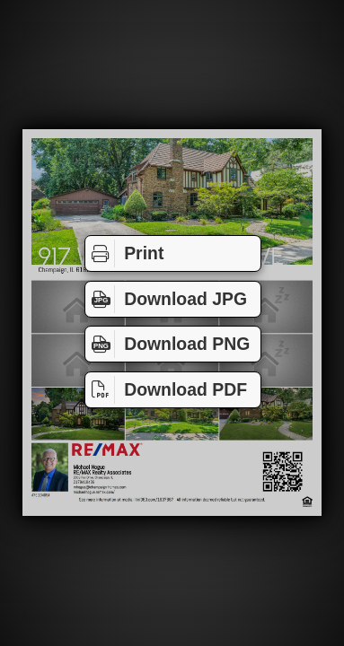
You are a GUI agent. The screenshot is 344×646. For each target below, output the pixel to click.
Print (124, 253)
